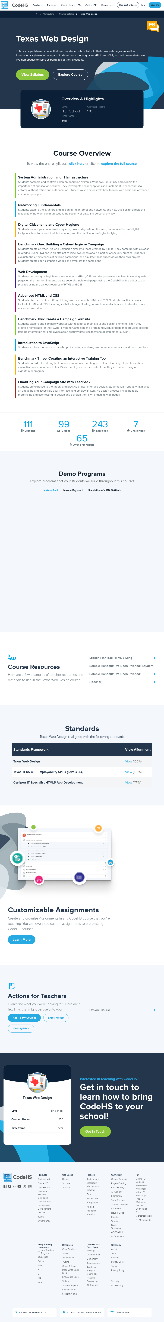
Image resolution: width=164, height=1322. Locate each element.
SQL (40, 1278)
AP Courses (116, 1191)
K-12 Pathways (118, 1187)
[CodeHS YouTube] (19, 1187)
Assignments (93, 1179)
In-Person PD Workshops (142, 1187)
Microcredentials (144, 1215)
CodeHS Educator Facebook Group (82, 1312)
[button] (39, 5)
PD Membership (143, 1220)
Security (115, 1281)
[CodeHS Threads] (30, 1187)
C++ (40, 1273)
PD (137, 1175)
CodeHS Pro (44, 1187)
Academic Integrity (91, 1212)
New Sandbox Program (46, 1252)
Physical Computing (92, 1280)
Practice (115, 1217)
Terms (114, 1266)
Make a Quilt (50, 490)
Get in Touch (95, 1131)
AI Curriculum (117, 1236)
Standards (116, 1208)
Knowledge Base (70, 1277)
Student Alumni (69, 1293)
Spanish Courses (119, 1204)
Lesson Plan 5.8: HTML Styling (122, 658)
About (114, 1249)
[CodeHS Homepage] (16, 5)
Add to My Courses (24, 1017)
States (65, 1253)
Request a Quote (128, 5)
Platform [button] (53, 5)
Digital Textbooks (116, 1227)
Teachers (66, 1187)
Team (113, 1253)
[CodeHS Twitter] (25, 1187)
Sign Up (155, 5)
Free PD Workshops (141, 1200)
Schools (66, 1183)
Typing (41, 1216)
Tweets (65, 1262)
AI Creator (43, 1212)
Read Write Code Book (70, 1272)
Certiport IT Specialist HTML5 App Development (48, 782)
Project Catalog (118, 1183)
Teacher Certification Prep (141, 1208)
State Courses (118, 1200)
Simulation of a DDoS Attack (104, 490)
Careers (115, 1257)
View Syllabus (32, 75)
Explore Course (70, 75)
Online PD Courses (141, 1180)
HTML (41, 1269)
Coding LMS (44, 1179)
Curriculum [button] (68, 5)
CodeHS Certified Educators (30, 1312)
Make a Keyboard (73, 490)
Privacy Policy (117, 1270)
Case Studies (68, 1249)
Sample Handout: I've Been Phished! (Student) (122, 667)
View (129, 761)
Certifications (44, 1201)
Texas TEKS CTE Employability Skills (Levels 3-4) (48, 772)
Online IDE (43, 1183)
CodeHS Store (120, 1312)
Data (89, 1194)
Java (40, 1265)
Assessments (93, 1263)
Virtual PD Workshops (141, 1194)
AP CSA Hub (117, 1232)
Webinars (66, 1281)
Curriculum (48, 14)
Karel (40, 1282)
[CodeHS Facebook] (5, 1187)
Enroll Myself (56, 1017)
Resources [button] (108, 5)
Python (41, 1261)
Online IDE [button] (92, 5)
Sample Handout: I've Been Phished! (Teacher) (122, 678)
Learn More (22, 940)
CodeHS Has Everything (93, 1246)
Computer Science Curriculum (43, 1194)
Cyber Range (44, 1221)
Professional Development (44, 1207)
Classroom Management (93, 1185)
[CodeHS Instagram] (9, 1187)
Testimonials (68, 1257)
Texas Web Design (88, 14)
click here (76, 164)
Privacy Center (118, 1262)
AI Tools (90, 1207)
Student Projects (70, 1285)
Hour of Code (117, 1212)
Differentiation (93, 1254)
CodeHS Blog (68, 1266)
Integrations (92, 1202)
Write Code (92, 1198)
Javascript (43, 1257)
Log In (144, 5)
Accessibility (117, 1285)
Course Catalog (66, 14)
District (65, 1179)
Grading (90, 1190)
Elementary (116, 1196)
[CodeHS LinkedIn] (14, 1187)
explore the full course (119, 164)
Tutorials (115, 1221)
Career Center (69, 1289)
